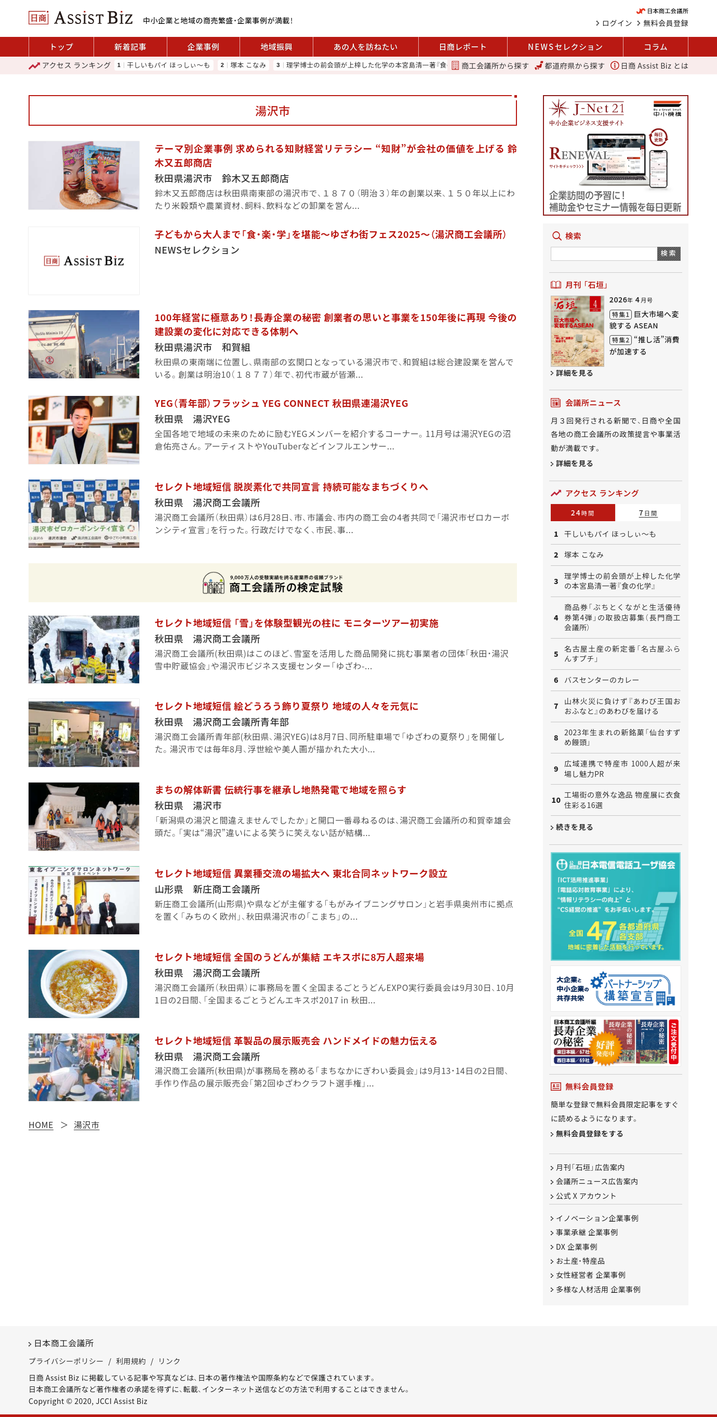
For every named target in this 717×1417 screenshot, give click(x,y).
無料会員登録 (665, 23)
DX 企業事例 (577, 1246)
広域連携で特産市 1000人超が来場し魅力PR (622, 769)
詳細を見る (575, 372)
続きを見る (575, 827)
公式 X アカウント (586, 1195)
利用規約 (131, 1361)
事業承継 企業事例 (587, 1232)
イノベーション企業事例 (597, 1218)
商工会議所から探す (490, 65)
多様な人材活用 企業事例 (598, 1289)
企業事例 (204, 46)
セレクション (565, 47)
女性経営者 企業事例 (591, 1274)
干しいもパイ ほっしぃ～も (168, 65)
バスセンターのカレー (602, 680)
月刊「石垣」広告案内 (590, 1167)
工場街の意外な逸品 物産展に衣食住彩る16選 (622, 800)
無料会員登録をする (590, 1133)
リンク (169, 1361)
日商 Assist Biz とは (649, 65)
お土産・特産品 (580, 1260)
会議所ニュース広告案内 (597, 1181)
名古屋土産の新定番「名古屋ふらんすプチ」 (622, 654)
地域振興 (276, 46)
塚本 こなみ (248, 65)
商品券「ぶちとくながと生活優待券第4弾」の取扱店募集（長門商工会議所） (622, 617)
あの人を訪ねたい (366, 46)
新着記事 (130, 46)
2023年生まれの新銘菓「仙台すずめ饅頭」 (622, 737)
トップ (61, 46)
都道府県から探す (570, 65)
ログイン (617, 23)
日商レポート (463, 46)
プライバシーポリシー (66, 1361)
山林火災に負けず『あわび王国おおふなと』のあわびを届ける (622, 706)
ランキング (70, 65)
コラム (656, 46)
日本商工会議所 (64, 1342)
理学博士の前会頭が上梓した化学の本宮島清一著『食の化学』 (378, 65)
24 (583, 512)
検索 (669, 253)
